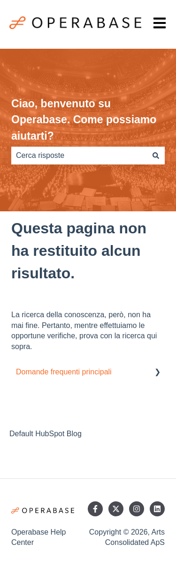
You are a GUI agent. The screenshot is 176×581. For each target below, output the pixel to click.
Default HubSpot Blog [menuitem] (45, 434)
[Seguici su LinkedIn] (157, 508)
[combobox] (79, 155)
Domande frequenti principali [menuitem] (64, 372)
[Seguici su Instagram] (136, 508)
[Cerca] (156, 155)
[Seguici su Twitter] (115, 508)
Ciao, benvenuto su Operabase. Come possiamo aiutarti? (83, 119)
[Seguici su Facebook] (95, 508)
